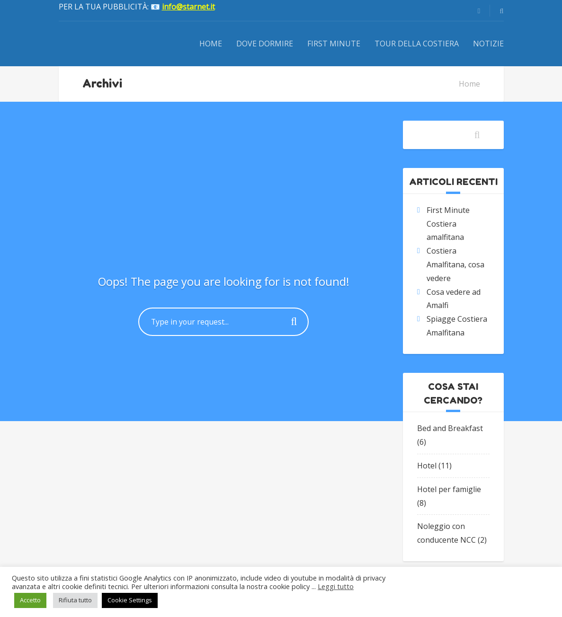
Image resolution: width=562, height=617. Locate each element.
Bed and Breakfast (450, 428)
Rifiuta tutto (75, 600)
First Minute (333, 43)
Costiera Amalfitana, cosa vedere (455, 264)
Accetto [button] (30, 600)
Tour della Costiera (417, 43)
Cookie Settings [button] (129, 600)
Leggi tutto (336, 586)
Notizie (488, 43)
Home (210, 43)
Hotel (427, 465)
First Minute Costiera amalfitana (448, 224)
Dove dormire (264, 43)
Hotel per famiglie (449, 489)
